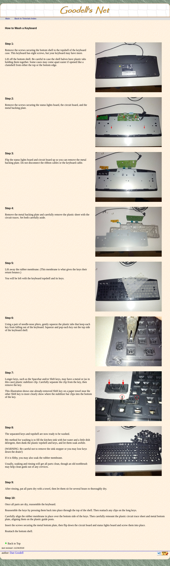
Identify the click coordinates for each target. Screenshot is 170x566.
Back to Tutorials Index (25, 18)
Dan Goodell (16, 552)
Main (7, 18)
